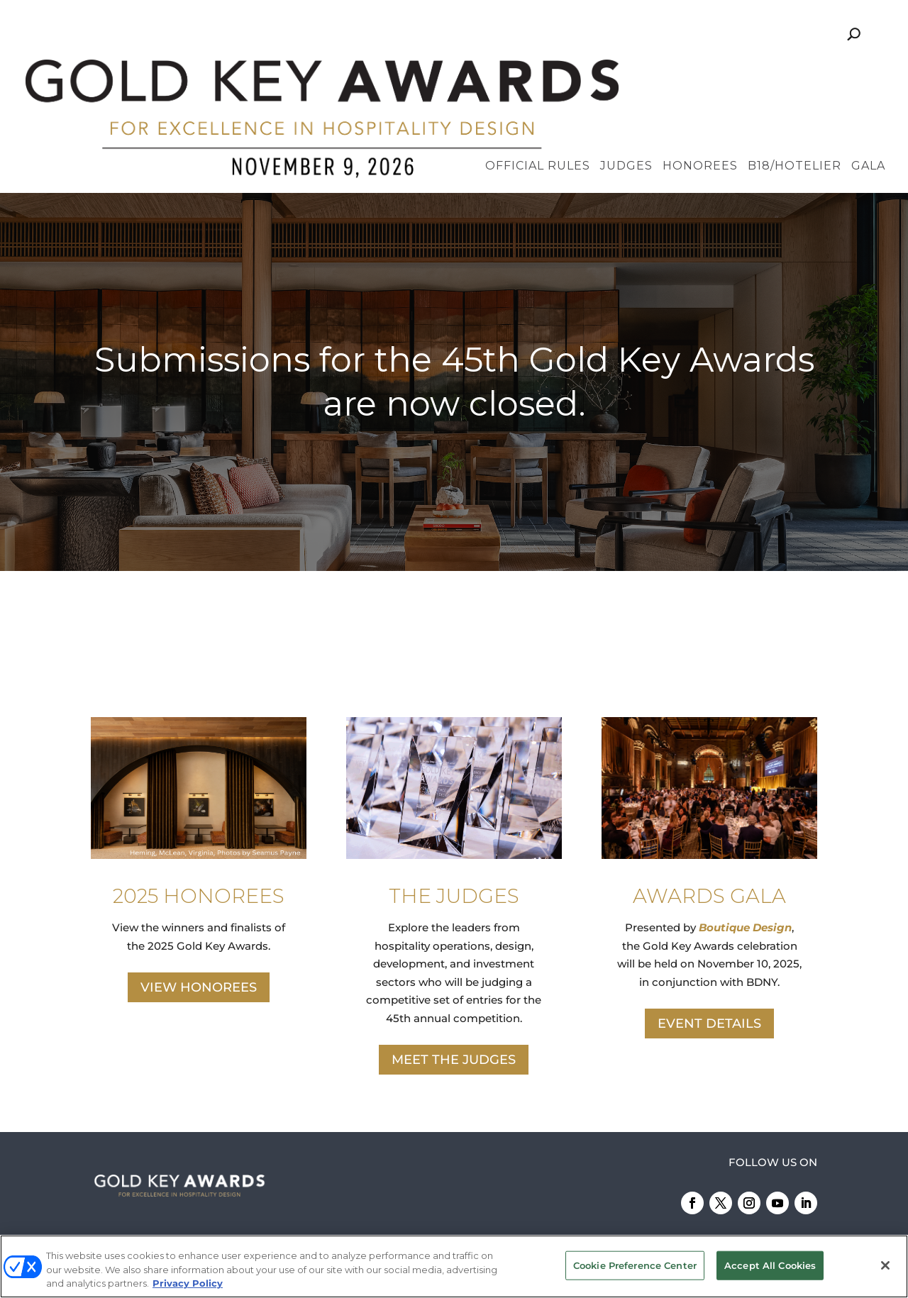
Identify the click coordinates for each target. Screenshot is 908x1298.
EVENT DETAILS (709, 928)
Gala (868, 71)
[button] (454, 286)
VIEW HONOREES (198, 891)
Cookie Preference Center (635, 1264)
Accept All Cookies (770, 1264)
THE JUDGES (454, 799)
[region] (454, 286)
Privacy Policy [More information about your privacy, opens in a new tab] (188, 1283)
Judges (626, 71)
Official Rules (537, 71)
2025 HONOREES (198, 799)
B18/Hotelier (794, 71)
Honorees (700, 71)
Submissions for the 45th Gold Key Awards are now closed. (454, 285)
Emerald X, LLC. (670, 1189)
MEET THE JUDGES (454, 964)
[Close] (885, 1265)
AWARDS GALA (709, 799)
